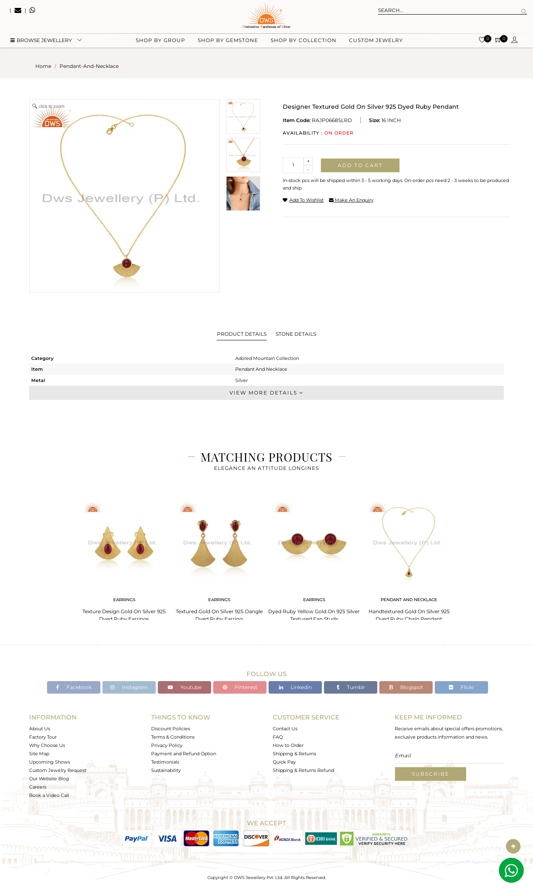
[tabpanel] (124, 558)
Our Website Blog (49, 779)
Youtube (185, 687)
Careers (37, 787)
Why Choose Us (47, 745)
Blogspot (406, 687)
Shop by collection (303, 42)
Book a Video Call (49, 795)
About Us (39, 729)
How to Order (288, 745)
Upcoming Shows (49, 762)
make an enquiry (351, 200)
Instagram (129, 687)
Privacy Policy (166, 745)
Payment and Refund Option (183, 754)
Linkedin (295, 687)
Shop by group (160, 42)
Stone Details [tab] (296, 334)
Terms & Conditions (172, 737)
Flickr (461, 687)
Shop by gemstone (228, 42)
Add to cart (360, 165)
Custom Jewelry (376, 42)
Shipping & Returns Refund (303, 770)
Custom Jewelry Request (57, 770)
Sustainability (166, 770)
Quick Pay (284, 762)
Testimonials (165, 762)
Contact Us (285, 729)
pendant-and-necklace (89, 66)
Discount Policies (170, 729)
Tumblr (350, 687)
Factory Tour (43, 737)
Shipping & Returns (294, 754)
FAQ (278, 737)
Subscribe (430, 774)
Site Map (39, 754)
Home (43, 66)
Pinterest (240, 687)
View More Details (266, 393)
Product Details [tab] (241, 334)
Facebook (74, 687)
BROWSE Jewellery (41, 42)
